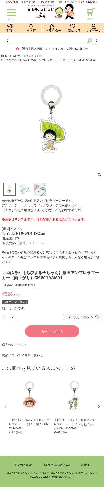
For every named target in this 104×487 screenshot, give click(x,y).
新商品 (10, 30)
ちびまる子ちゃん (23, 56)
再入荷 (31, 30)
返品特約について (14, 345)
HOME (5, 56)
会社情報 (85, 464)
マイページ (94, 30)
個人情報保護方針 (23, 464)
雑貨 (39, 56)
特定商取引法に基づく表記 (56, 464)
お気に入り (73, 30)
